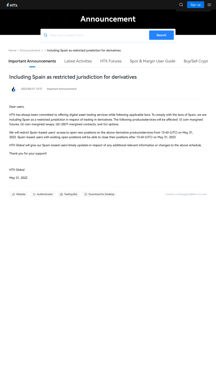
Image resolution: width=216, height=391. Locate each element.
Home (12, 54)
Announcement (30, 54)
